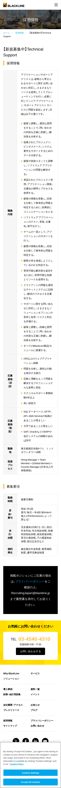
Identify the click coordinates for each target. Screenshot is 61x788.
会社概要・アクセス (13, 704)
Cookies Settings (30, 772)
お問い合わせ (37, 725)
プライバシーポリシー (30, 581)
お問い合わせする (30, 651)
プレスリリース (11, 710)
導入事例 (7, 689)
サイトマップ (10, 725)
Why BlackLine (11, 673)
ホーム (6, 32)
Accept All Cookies (30, 781)
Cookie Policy (17, 763)
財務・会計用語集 (11, 694)
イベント (35, 694)
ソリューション (11, 678)
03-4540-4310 (34, 639)
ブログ (34, 710)
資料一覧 (35, 689)
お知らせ (35, 704)
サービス (35, 673)
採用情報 (19, 32)
